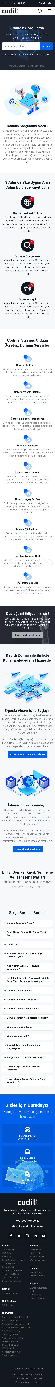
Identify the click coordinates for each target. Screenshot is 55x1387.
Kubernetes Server (11, 1274)
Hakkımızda (17, 1374)
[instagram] (27, 1235)
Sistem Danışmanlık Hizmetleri (16, 1327)
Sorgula (46, 46)
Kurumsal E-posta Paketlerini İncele (27, 754)
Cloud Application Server (13, 1260)
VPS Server (7, 1256)
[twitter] (19, 1235)
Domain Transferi (9, 54)
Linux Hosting (36, 1253)
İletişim (36, 1382)
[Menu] (49, 11)
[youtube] (43, 1235)
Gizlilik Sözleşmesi (34, 1374)
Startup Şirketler (9, 1355)
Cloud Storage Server (12, 1270)
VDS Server (7, 1253)
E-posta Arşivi (36, 1295)
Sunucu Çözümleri (10, 1334)
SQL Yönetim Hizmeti (12, 1331)
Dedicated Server (10, 1293)
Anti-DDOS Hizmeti (11, 1320)
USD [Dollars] (21, 3)
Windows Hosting (38, 1256)
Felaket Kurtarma (10, 1341)
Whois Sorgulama (42, 54)
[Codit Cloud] (11, 11)
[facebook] (11, 1235)
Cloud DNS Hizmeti (11, 1345)
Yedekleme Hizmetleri (12, 1338)
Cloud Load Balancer (11, 1281)
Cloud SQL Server (10, 1263)
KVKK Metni (38, 1378)
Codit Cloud (19, 1369)
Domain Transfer (37, 1276)
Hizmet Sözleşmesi (20, 1378)
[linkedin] (35, 1235)
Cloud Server (8, 1250)
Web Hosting (35, 1250)
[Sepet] (39, 11)
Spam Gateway (37, 1298)
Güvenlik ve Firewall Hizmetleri (16, 1317)
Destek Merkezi (46, 3)
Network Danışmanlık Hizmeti (15, 1324)
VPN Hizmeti (8, 1348)
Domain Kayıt (36, 1272)
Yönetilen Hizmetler (11, 1352)
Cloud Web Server (10, 1267)
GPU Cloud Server (10, 1277)
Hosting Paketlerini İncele (27, 849)
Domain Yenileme (26, 54)
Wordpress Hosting (38, 1260)
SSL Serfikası (8, 1305)
